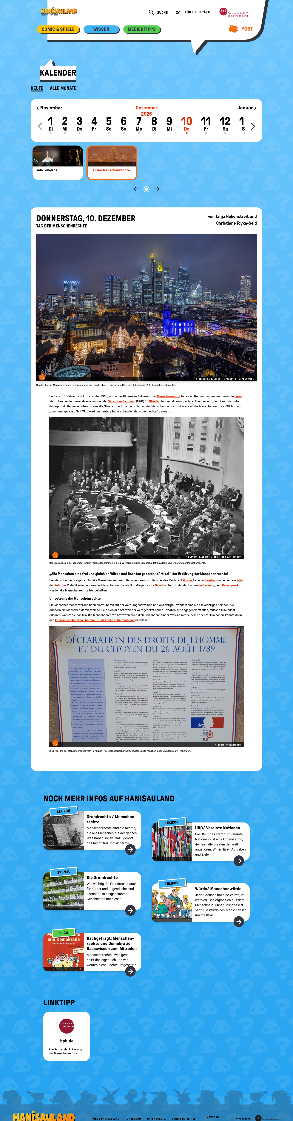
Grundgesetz (231, 573)
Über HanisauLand (106, 1106)
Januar (247, 108)
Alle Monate (63, 88)
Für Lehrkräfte (193, 12)
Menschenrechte (168, 384)
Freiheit (211, 568)
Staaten (154, 389)
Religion (60, 573)
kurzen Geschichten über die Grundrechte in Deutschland (95, 608)
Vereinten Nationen (121, 389)
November (49, 108)
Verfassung (206, 573)
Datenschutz (156, 1106)
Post (241, 28)
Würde (187, 568)
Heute (37, 88)
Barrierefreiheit (184, 1106)
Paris (238, 384)
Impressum (133, 1106)
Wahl (240, 568)
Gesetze (160, 573)
